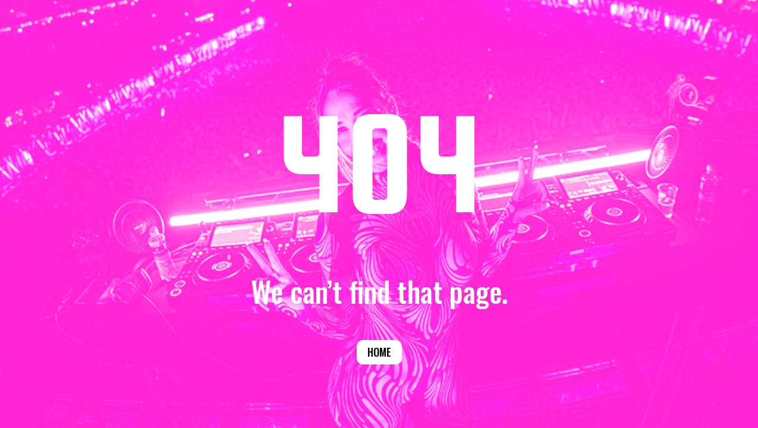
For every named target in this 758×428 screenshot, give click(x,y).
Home (379, 352)
